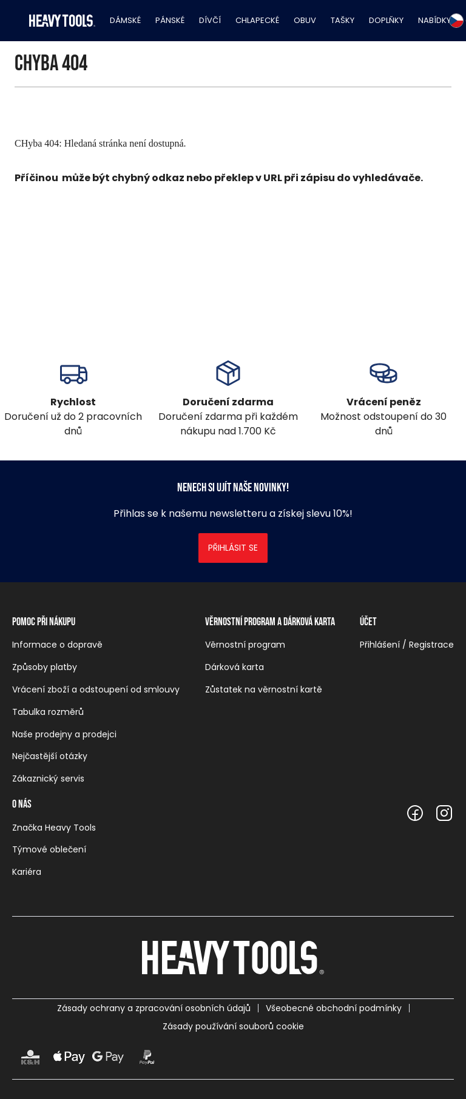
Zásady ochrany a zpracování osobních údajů (154, 1008)
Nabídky (434, 20)
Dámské (125, 20)
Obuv (305, 20)
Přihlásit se (233, 548)
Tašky (342, 20)
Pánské (169, 20)
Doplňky (386, 20)
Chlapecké (257, 20)
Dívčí (210, 20)
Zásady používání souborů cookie (233, 1026)
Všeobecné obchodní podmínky (334, 1008)
